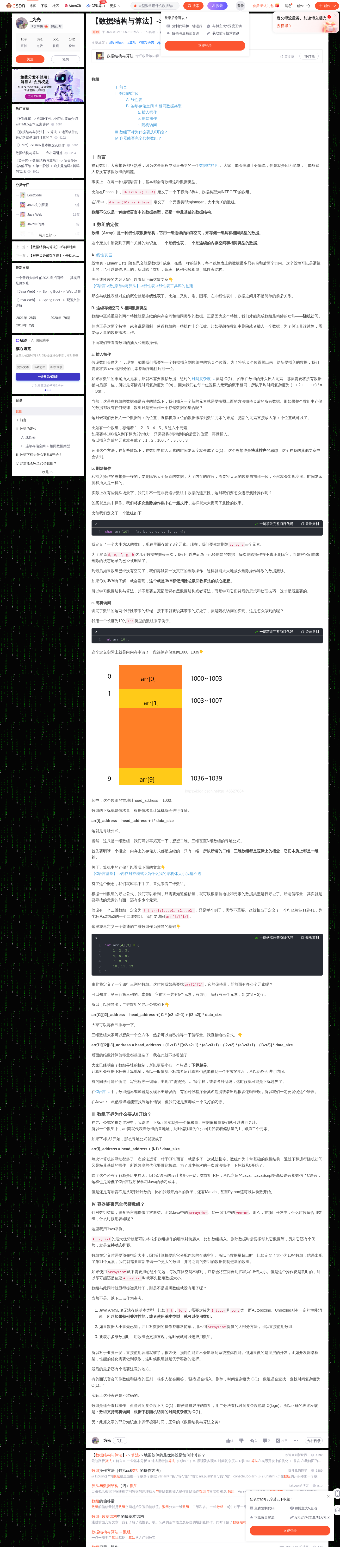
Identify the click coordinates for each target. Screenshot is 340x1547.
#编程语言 (146, 43)
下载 (44, 6)
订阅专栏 (309, 56)
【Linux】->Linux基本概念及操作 (47, 145)
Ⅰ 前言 (121, 87)
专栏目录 (314, 1411)
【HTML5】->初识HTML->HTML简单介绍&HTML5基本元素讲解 (47, 121)
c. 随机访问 (147, 125)
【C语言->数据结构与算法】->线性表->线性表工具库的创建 (142, 286)
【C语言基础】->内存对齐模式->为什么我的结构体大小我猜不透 (146, 854)
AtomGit (72, 5)
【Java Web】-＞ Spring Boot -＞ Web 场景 (48, 291)
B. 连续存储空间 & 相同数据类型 (154, 106)
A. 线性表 (134, 100)
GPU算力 (96, 4)
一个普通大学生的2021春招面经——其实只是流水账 (48, 280)
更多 (115, 6)
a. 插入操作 (147, 112)
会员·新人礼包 (266, 5)
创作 (327, 6)
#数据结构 (117, 43)
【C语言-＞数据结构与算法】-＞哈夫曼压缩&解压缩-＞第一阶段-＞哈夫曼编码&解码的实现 (48, 166)
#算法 (131, 43)
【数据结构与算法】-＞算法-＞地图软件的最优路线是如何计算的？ (47, 134)
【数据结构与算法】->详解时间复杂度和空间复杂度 (54, 247)
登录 (240, 6)
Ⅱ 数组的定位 (127, 93)
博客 (32, 6)
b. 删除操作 (147, 119)
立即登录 (205, 45)
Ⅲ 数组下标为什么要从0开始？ (141, 132)
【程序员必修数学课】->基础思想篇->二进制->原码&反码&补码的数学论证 (54, 255)
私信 (65, 59)
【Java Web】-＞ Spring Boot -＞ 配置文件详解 (48, 302)
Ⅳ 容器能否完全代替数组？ (138, 138)
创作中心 (303, 6)
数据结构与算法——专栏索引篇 (46, 153)
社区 (55, 6)
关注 (120, 1411)
